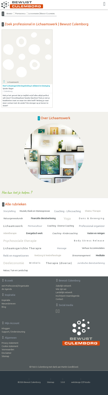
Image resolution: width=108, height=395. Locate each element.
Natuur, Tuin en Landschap (15, 270)
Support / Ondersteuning (13, 332)
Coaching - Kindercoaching (65, 233)
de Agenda (7, 289)
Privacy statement (10, 343)
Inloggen (6, 328)
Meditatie (100, 255)
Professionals (20, 13)
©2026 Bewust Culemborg (29, 380)
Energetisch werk (34, 233)
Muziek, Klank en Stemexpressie (35, 211)
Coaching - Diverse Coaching (60, 226)
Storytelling (9, 211)
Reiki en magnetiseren (16, 255)
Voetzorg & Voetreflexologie (47, 255)
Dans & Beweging (92, 218)
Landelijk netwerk (64, 292)
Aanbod (9, 13)
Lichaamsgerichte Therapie (22, 248)
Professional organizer (92, 225)
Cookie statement (10, 346)
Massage (61, 248)
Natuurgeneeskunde (13, 218)
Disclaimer (6, 353)
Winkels (35, 263)
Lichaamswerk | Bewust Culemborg (41, 13)
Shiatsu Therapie (93, 211)
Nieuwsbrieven (9, 303)
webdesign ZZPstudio (80, 380)
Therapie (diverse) (59, 263)
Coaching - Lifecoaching (67, 211)
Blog (4, 307)
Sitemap (5, 356)
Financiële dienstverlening (43, 218)
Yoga (67, 218)
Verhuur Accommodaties (93, 248)
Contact (59, 299)
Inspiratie (6, 300)
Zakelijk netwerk (63, 286)
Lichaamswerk (13, 225)
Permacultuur (35, 226)
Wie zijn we (61, 289)
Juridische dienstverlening (91, 263)
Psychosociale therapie (20, 240)
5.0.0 (63, 380)
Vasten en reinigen (96, 233)
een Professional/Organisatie (15, 286)
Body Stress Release (89, 240)
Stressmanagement (81, 255)
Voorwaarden (8, 349)
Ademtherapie (10, 233)
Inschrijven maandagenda (67, 296)
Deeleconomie (13, 263)
